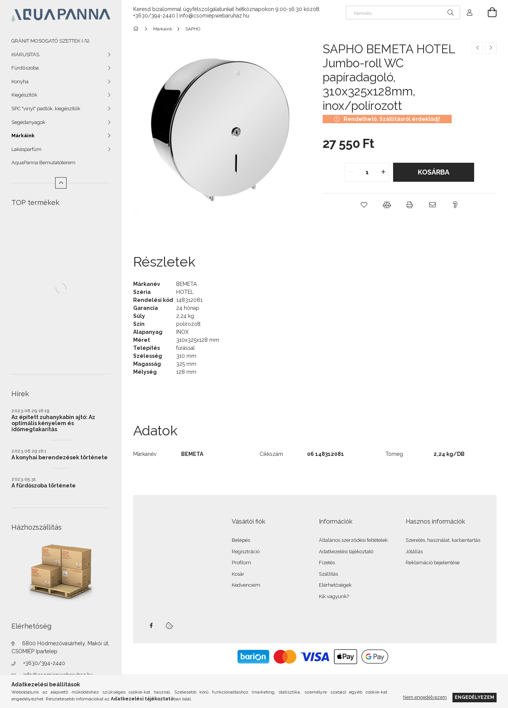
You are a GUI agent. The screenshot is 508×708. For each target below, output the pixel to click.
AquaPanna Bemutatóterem (43, 162)
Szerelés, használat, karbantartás (443, 540)
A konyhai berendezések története (59, 457)
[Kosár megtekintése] (488, 12)
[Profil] (469, 12)
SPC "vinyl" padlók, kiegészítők (45, 108)
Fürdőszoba (25, 68)
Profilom (241, 562)
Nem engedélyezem (425, 697)
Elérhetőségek (335, 585)
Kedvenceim (246, 585)
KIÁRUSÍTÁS (25, 54)
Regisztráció (246, 551)
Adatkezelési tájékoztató (346, 551)
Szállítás (328, 574)
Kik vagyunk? (334, 596)
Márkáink (23, 135)
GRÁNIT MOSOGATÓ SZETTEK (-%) (50, 41)
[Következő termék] (491, 48)
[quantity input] (367, 172)
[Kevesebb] (61, 183)
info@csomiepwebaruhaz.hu (214, 16)
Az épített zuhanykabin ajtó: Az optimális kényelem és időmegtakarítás (53, 423)
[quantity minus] (351, 172)
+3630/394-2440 (44, 663)
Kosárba (433, 172)
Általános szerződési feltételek (353, 540)
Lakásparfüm (26, 149)
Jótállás (414, 551)
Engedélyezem (474, 697)
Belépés (241, 540)
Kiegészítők (24, 95)
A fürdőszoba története (43, 486)
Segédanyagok (28, 122)
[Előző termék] (477, 48)
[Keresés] (403, 12)
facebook (151, 625)
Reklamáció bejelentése (433, 562)
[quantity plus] (383, 172)
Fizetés (327, 562)
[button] (363, 205)
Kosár (238, 574)
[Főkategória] (137, 29)
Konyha (20, 81)
